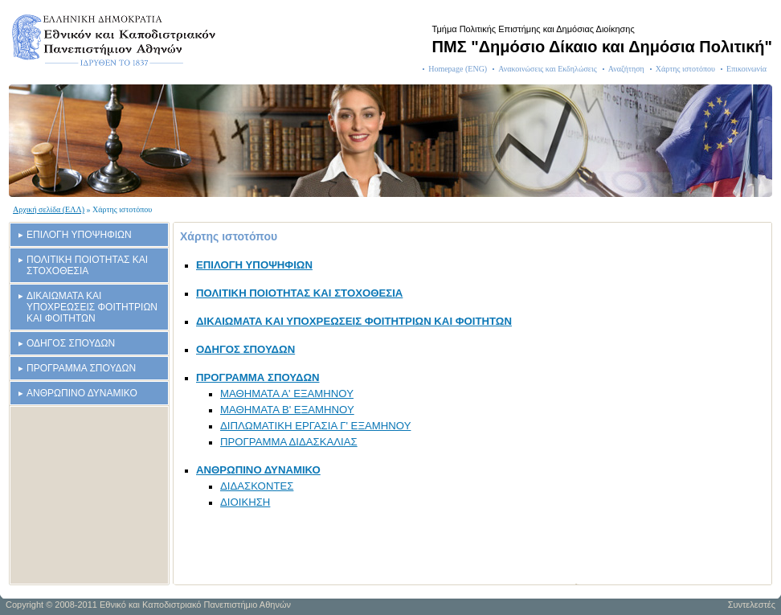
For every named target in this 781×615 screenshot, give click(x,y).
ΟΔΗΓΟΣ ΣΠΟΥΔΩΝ (71, 343)
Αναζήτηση (626, 68)
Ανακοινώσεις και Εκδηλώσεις (547, 68)
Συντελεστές (751, 604)
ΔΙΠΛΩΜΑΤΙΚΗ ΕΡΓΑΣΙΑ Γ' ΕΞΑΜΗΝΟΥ (315, 426)
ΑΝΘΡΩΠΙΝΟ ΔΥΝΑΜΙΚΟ (82, 393)
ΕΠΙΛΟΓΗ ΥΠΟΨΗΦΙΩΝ (79, 234)
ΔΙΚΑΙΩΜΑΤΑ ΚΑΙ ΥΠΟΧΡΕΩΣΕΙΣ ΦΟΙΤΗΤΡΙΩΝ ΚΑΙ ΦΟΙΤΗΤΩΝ (92, 307)
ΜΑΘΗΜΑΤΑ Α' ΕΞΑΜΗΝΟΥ (287, 393)
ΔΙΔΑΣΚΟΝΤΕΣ (256, 486)
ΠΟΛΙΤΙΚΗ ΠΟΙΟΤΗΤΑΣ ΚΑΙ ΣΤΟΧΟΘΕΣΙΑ (87, 265)
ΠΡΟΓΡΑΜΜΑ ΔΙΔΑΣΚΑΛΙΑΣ (289, 442)
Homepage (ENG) (457, 68)
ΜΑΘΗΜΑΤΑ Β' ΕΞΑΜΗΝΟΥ (287, 410)
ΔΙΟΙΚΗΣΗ (245, 502)
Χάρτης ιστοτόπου (685, 68)
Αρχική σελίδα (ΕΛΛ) (48, 209)
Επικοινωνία (746, 68)
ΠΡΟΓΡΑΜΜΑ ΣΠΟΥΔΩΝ (81, 368)
